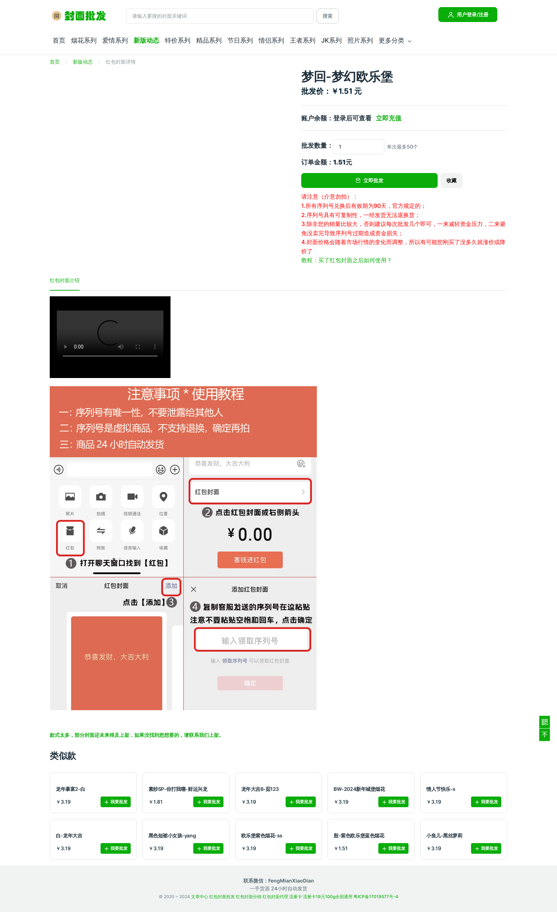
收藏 (451, 180)
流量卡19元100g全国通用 (327, 896)
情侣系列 (271, 40)
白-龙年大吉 (69, 835)
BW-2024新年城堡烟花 (359, 789)
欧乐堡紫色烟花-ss (261, 835)
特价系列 (177, 40)
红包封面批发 (222, 896)
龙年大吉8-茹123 (260, 789)
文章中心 (199, 896)
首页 (59, 40)
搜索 (327, 16)
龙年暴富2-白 (70, 789)
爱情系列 (115, 40)
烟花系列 (84, 40)
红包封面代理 (275, 896)
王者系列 (302, 40)
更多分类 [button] (391, 40)
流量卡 (295, 896)
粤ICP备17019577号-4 (375, 896)
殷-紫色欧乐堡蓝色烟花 (359, 835)
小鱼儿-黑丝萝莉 (444, 835)
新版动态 (146, 40)
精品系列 (209, 40)
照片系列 (360, 40)
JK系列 (331, 40)
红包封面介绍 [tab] (65, 280)
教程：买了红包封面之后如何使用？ (346, 260)
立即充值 (388, 118)
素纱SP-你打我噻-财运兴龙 (177, 789)
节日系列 (240, 40)
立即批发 (369, 180)
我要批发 (116, 802)
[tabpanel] (278, 517)
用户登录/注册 (467, 14)
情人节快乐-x (440, 789)
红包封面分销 (248, 896)
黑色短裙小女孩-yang (172, 835)
